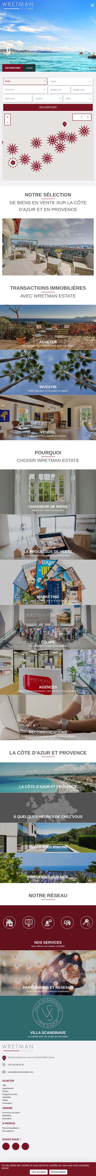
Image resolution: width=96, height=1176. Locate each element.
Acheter (8, 1081)
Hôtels (5, 1100)
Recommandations (10, 1128)
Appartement (8, 1088)
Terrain (5, 1091)
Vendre (7, 1108)
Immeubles (7, 1103)
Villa (4, 1085)
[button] (25, 81)
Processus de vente (11, 1112)
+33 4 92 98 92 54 (16, 1065)
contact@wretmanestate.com (20, 1072)
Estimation (7, 1118)
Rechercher (48, 107)
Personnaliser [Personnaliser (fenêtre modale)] (58, 1172)
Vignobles (6, 1097)
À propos (8, 1123)
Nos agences (8, 1131)
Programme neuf (9, 1094)
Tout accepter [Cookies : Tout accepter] (38, 1172)
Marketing (6, 1115)
